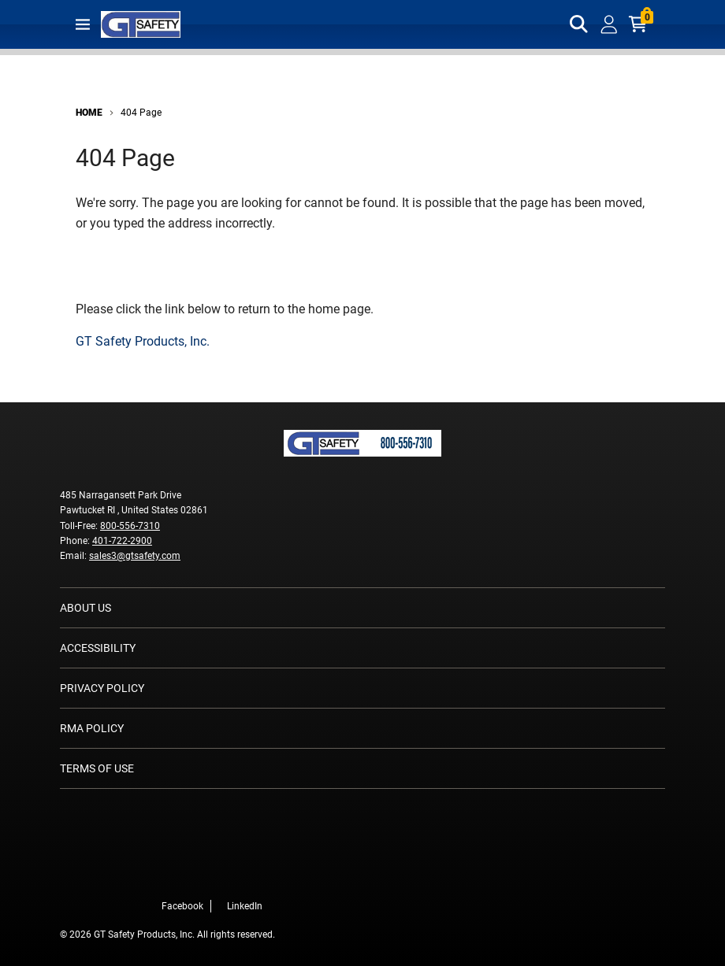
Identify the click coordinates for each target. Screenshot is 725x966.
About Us (85, 607)
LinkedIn (244, 906)
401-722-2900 (122, 540)
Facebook (182, 906)
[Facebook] (243, 872)
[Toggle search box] (579, 24)
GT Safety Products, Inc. (143, 341)
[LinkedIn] (267, 872)
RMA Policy (92, 728)
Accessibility (98, 648)
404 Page (141, 112)
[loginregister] (609, 24)
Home (89, 112)
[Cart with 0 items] (638, 24)
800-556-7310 (130, 525)
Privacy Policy (102, 688)
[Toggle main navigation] (83, 24)
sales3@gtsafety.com (134, 555)
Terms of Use (97, 768)
